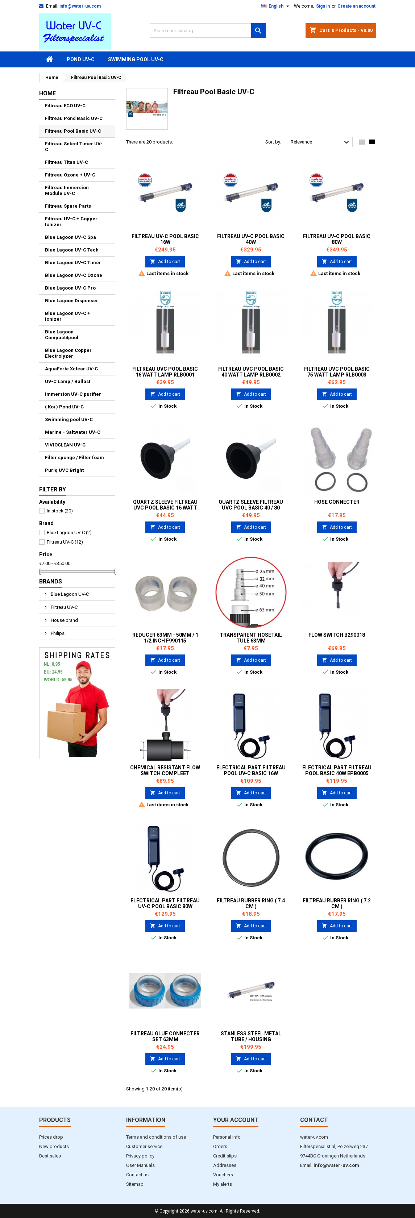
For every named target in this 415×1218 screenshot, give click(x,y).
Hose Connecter (337, 502)
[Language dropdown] (276, 6)
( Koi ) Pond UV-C (64, 407)
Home (47, 93)
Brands (50, 581)
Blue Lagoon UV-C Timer (73, 262)
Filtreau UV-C (65, 542)
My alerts (222, 1184)
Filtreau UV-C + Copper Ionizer (71, 221)
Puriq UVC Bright (64, 470)
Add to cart (165, 261)
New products (54, 1146)
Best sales (50, 1156)
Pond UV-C (81, 59)
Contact (314, 1120)
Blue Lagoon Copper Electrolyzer (68, 353)
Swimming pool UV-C (135, 59)
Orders (220, 1146)
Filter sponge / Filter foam (74, 457)
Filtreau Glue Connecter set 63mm (165, 1036)
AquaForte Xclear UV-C (71, 368)
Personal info (227, 1137)
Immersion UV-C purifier (73, 394)
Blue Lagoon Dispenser (71, 300)
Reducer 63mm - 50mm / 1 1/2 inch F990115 (165, 638)
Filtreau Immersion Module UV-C (67, 190)
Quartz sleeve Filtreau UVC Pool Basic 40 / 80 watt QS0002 (251, 507)
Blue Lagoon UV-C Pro (70, 288)
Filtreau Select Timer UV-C (74, 146)
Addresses (224, 1165)
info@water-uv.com (80, 6)
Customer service (144, 1146)
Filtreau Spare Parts (68, 206)
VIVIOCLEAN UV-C (65, 445)
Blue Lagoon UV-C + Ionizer (67, 316)
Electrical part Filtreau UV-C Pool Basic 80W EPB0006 (165, 906)
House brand (64, 620)
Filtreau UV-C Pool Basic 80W (336, 239)
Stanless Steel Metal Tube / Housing (251, 1036)
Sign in (323, 6)
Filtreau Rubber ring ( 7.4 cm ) (251, 903)
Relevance (321, 142)
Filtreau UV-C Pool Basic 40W (251, 239)
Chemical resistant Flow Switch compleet (165, 770)
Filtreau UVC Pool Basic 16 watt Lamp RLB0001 (165, 372)
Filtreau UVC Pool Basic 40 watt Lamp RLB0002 (251, 372)
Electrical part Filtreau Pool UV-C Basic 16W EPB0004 (251, 773)
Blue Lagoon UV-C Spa (70, 237)
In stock (60, 511)
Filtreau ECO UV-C (65, 105)
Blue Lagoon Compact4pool (61, 334)
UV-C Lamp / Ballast (67, 381)
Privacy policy (140, 1156)
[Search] (208, 30)
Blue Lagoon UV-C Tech (72, 250)
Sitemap (135, 1184)
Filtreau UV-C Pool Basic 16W (165, 239)
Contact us (137, 1174)
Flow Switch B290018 (336, 635)
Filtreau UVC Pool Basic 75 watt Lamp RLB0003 (337, 372)
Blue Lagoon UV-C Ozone (73, 275)
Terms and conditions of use (156, 1137)
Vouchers (223, 1174)
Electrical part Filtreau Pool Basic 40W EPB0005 (337, 770)
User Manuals (140, 1165)
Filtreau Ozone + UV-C (70, 175)
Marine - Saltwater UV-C (72, 432)
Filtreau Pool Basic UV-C (73, 131)
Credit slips (225, 1156)
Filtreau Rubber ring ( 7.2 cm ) (337, 903)
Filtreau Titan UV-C (66, 162)
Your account (235, 1120)
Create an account (356, 6)
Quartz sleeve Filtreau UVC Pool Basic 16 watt (165, 505)
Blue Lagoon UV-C (69, 532)
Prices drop (51, 1137)
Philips (57, 633)
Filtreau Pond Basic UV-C (74, 118)
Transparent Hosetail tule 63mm (251, 638)
